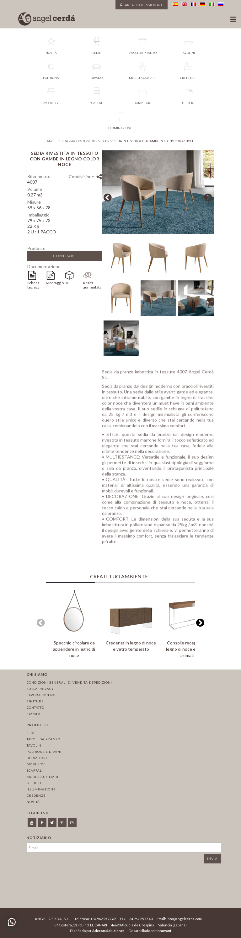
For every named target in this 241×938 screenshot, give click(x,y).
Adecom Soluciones (108, 931)
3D (67, 282)
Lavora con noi (42, 695)
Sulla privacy (40, 688)
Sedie (32, 733)
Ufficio (34, 783)
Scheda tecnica (33, 284)
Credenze (36, 795)
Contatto (35, 707)
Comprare (64, 255)
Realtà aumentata (92, 284)
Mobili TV (36, 764)
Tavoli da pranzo (43, 739)
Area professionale (141, 5)
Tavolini (35, 745)
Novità (33, 802)
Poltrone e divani (44, 751)
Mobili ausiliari (42, 777)
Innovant (164, 931)
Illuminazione (41, 789)
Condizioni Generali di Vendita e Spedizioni (69, 682)
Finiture (35, 701)
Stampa (33, 714)
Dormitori (37, 758)
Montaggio (55, 282)
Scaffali (35, 770)
